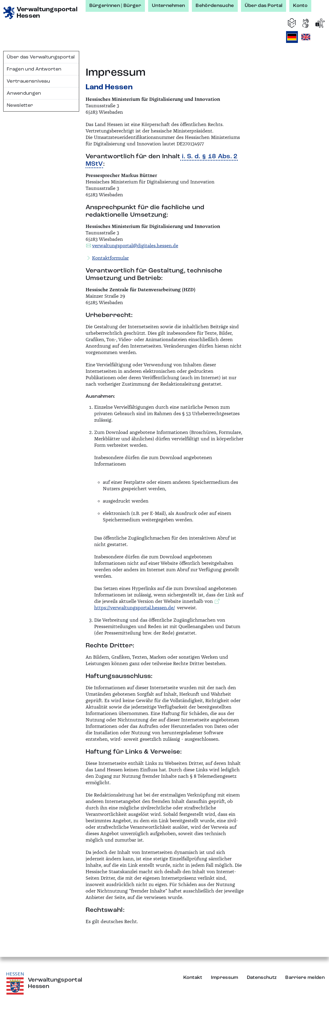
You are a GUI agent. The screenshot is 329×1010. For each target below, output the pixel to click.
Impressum (224, 977)
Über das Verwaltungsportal (41, 57)
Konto (300, 5)
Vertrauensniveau (28, 81)
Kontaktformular (110, 258)
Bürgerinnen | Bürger (115, 5)
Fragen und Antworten (34, 69)
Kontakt (192, 977)
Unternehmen (168, 5)
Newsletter (20, 105)
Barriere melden (305, 977)
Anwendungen (24, 93)
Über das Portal (264, 5)
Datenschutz (262, 977)
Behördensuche (215, 5)
